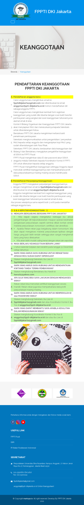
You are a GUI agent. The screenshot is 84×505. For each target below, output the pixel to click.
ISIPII (12, 442)
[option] (21, 393)
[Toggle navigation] (13, 21)
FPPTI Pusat (15, 437)
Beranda (14, 72)
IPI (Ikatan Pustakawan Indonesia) (23, 448)
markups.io (28, 499)
